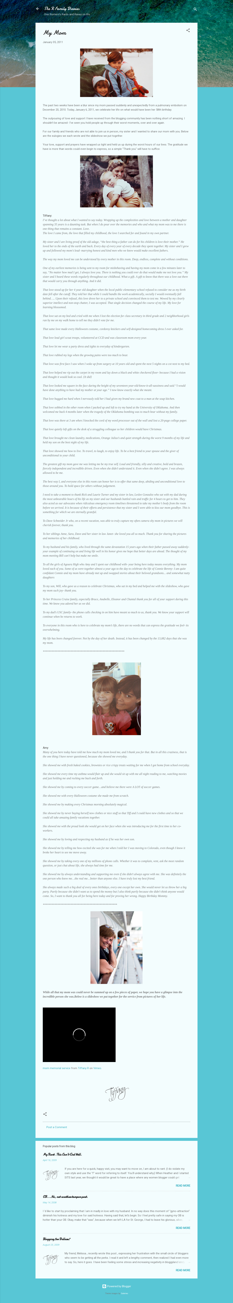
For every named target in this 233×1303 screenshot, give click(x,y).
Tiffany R (83, 1068)
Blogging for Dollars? (56, 1239)
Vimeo (97, 1068)
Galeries (124, 1293)
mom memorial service (56, 1068)
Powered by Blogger (116, 1286)
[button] (188, 31)
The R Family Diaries (62, 9)
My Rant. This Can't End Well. (62, 1154)
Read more (183, 1185)
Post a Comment (56, 1127)
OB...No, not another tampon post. (65, 1197)
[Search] (195, 9)
